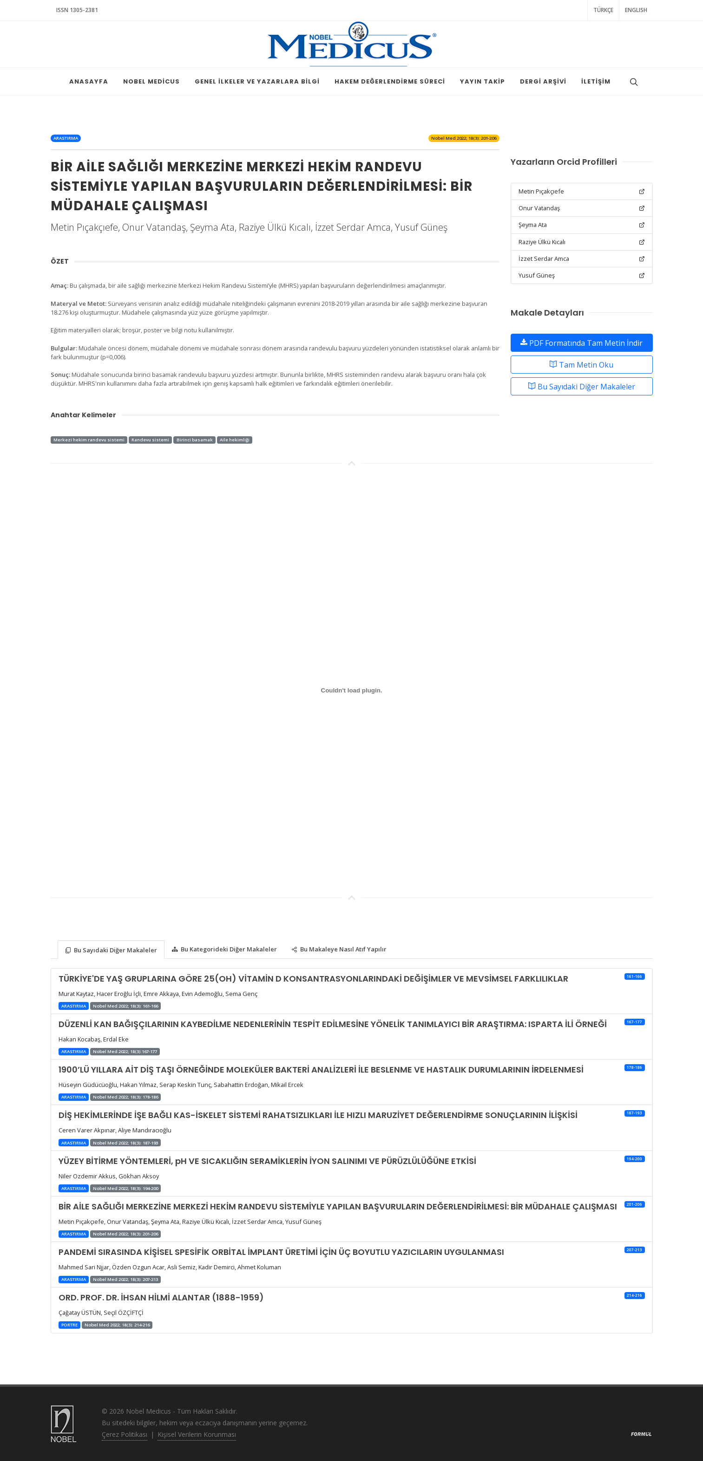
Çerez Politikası (124, 1434)
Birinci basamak (195, 440)
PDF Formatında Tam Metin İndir (581, 342)
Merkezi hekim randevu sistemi (89, 440)
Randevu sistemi (150, 440)
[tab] (111, 948)
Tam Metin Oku (581, 364)
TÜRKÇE (603, 10)
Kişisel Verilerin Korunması (197, 1434)
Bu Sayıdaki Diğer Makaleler (581, 386)
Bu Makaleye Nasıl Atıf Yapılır (339, 949)
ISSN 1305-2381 (77, 10)
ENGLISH (636, 10)
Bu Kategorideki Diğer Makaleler (224, 949)
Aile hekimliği (235, 440)
